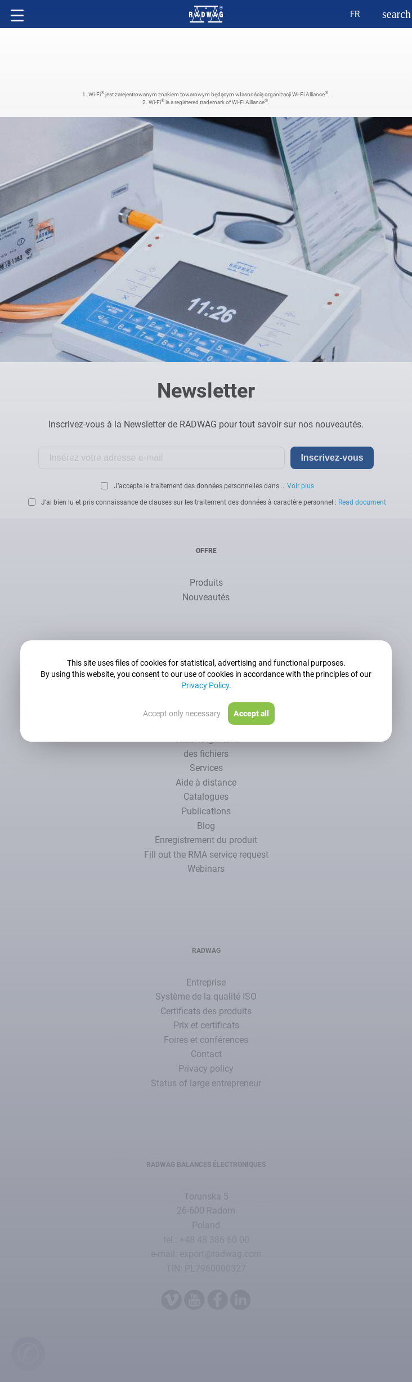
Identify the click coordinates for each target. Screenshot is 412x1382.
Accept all (251, 713)
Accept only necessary (182, 713)
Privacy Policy (205, 685)
